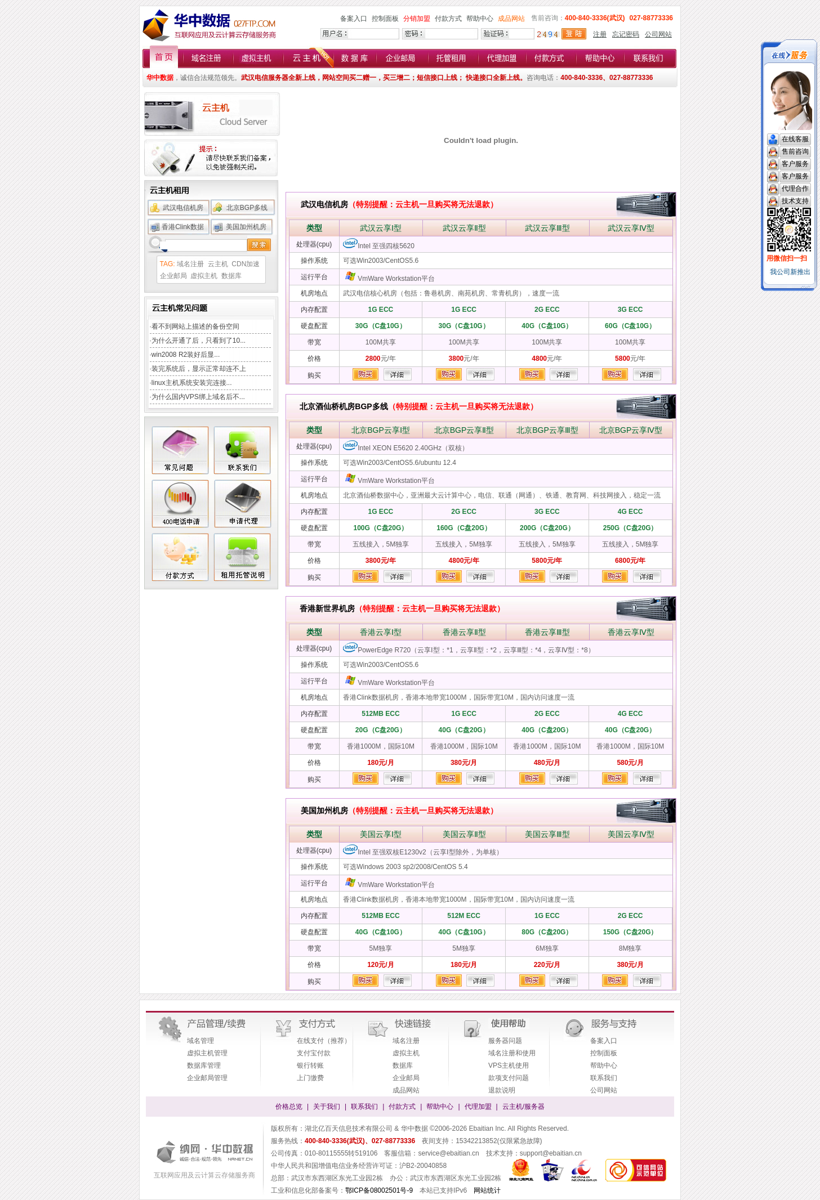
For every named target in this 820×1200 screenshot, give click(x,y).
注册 (600, 34)
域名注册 (190, 264)
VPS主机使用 (508, 1065)
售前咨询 (795, 151)
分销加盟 (416, 19)
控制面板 (385, 19)
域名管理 (200, 1041)
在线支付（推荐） (324, 1041)
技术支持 (795, 201)
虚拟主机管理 (207, 1053)
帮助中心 (479, 19)
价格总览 (288, 1107)
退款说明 (501, 1090)
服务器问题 (505, 1041)
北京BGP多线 (247, 208)
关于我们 (326, 1107)
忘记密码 (625, 34)
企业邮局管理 (207, 1078)
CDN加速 (245, 264)
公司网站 (658, 34)
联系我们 (603, 1078)
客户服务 (795, 164)
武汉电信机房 (183, 208)
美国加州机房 (246, 227)
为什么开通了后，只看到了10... (198, 340)
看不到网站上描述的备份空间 (195, 326)
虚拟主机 (203, 276)
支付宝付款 (314, 1053)
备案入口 (353, 19)
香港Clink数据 (183, 227)
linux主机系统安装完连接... (191, 383)
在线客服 (795, 139)
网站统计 (487, 1190)
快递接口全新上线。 (495, 78)
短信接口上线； (440, 78)
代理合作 (795, 188)
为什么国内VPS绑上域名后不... (198, 397)
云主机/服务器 (523, 1107)
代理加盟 (478, 1107)
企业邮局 (173, 276)
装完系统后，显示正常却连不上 (198, 369)
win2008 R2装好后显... (185, 355)
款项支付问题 (508, 1078)
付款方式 (448, 19)
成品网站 (511, 19)
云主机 (218, 264)
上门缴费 (310, 1078)
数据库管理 (204, 1065)
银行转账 (310, 1065)
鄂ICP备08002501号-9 (379, 1190)
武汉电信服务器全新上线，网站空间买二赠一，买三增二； (329, 78)
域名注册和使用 (512, 1053)
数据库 (231, 276)
